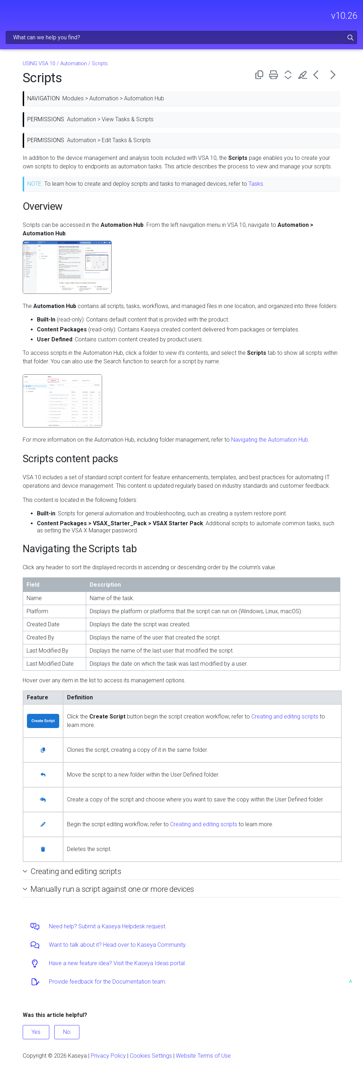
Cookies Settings (151, 1055)
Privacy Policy (108, 1055)
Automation (73, 64)
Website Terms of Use (203, 1055)
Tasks (255, 183)
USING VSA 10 (39, 64)
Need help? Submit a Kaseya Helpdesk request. (108, 926)
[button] (350, 37)
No (67, 1032)
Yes (36, 1032)
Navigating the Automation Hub (269, 439)
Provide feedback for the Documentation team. (108, 981)
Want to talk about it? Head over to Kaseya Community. (118, 944)
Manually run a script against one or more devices (112, 889)
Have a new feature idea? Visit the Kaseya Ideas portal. (117, 963)
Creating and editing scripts (284, 716)
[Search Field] (181, 37)
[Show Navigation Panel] (9, 12)
